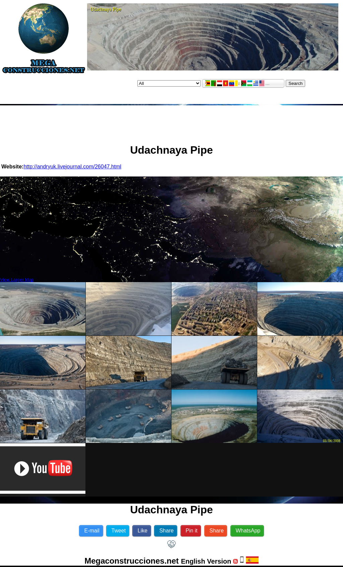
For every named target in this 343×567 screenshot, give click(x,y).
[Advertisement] (171, 122)
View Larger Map (17, 279)
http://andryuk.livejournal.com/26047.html (72, 166)
